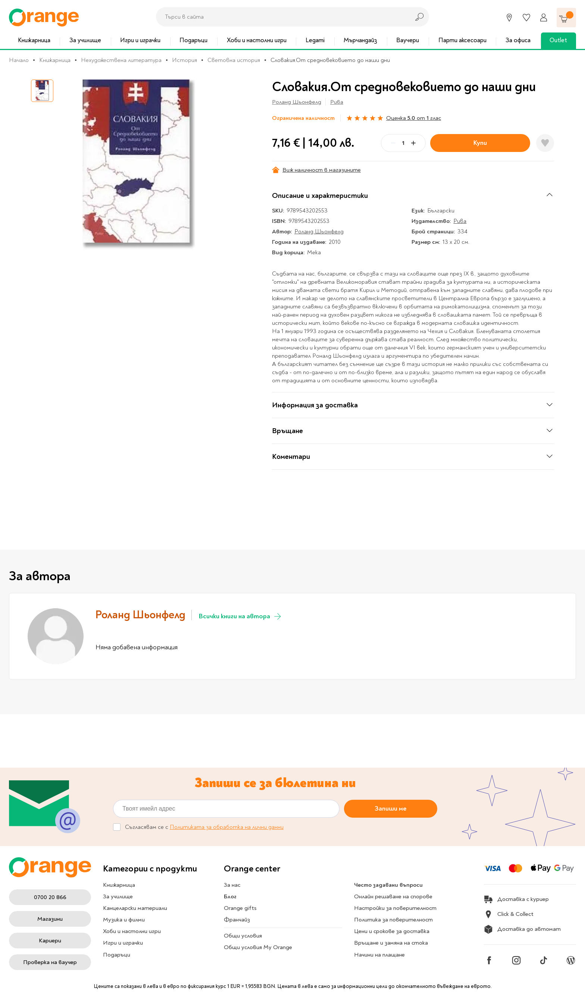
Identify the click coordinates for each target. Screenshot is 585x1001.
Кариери (50, 940)
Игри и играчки (140, 40)
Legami (315, 40)
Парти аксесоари (462, 40)
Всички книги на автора (240, 616)
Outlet (558, 40)
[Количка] (566, 17)
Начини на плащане (379, 954)
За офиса (518, 40)
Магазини (50, 919)
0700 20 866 (50, 897)
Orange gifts (240, 908)
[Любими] (526, 17)
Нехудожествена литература (121, 60)
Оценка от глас (413, 118)
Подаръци (193, 40)
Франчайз (237, 919)
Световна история (233, 60)
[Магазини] (509, 17)
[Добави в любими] (545, 143)
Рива (336, 102)
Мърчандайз (360, 40)
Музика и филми (124, 919)
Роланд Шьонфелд (296, 102)
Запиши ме (391, 808)
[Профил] (543, 17)
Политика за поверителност (393, 919)
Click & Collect (509, 914)
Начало (19, 60)
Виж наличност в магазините (316, 170)
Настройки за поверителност (395, 908)
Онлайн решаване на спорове (393, 896)
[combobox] (281, 17)
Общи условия (243, 935)
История (184, 60)
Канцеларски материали (135, 908)
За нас (232, 885)
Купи (480, 143)
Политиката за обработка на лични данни (227, 827)
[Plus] (413, 143)
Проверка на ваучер (50, 962)
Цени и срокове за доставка (391, 931)
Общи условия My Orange (258, 947)
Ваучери (407, 40)
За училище (85, 40)
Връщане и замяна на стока (391, 942)
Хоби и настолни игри (257, 40)
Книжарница (34, 40)
